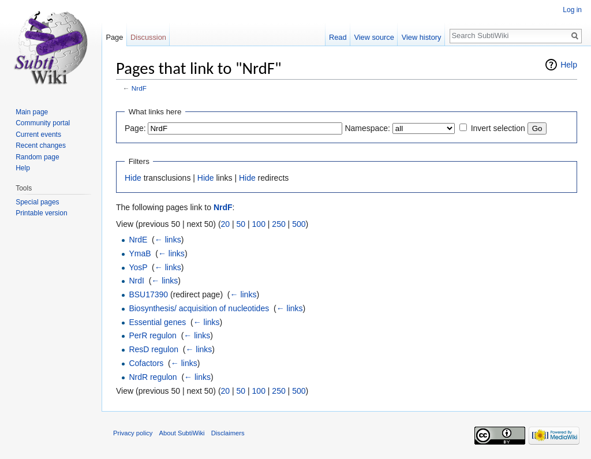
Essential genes (157, 322)
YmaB (140, 253)
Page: (135, 128)
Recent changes (41, 145)
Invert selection (498, 128)
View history (422, 37)
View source (374, 37)
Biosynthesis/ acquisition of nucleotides (199, 308)
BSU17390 (148, 294)
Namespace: (367, 128)
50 (241, 224)
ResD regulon (153, 349)
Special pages (37, 202)
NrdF (139, 88)
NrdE (138, 239)
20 (225, 224)
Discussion (148, 37)
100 (258, 224)
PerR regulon (153, 335)
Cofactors (146, 363)
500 (298, 224)
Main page (32, 112)
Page (114, 37)
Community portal (43, 123)
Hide (133, 177)
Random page (37, 157)
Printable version (41, 213)
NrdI (136, 280)
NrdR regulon (153, 377)
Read (338, 37)
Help (568, 64)
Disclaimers (228, 433)
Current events (38, 134)
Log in (572, 10)
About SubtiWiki (182, 433)
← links (168, 239)
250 (278, 224)
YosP (138, 267)
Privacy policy (132, 433)
